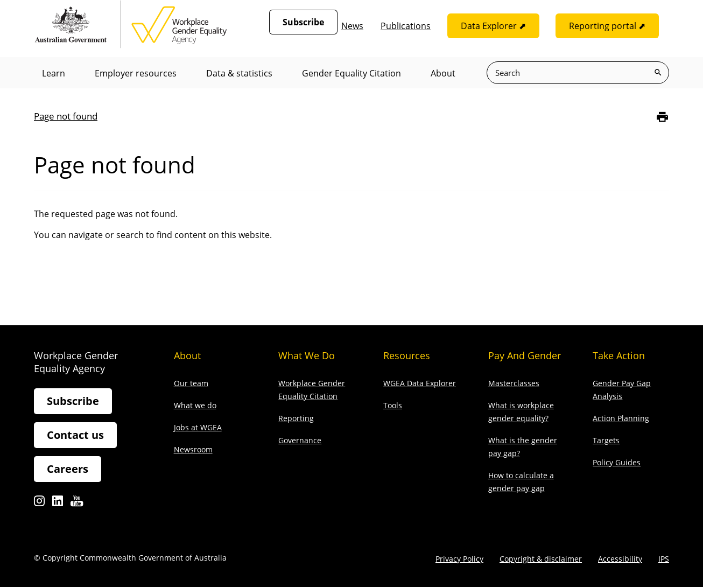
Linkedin (57, 503)
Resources (406, 355)
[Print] (662, 116)
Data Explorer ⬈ (493, 26)
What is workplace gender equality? (521, 411)
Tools (392, 405)
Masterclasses (513, 383)
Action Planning (621, 418)
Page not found (65, 116)
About (443, 73)
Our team (191, 383)
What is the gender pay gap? (522, 446)
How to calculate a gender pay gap (521, 481)
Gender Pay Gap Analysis (622, 389)
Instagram (39, 503)
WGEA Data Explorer (419, 383)
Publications (406, 26)
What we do (195, 405)
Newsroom (193, 449)
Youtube (77, 503)
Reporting (296, 418)
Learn (53, 73)
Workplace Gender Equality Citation (311, 389)
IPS (663, 559)
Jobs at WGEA (198, 427)
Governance (299, 440)
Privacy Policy (459, 559)
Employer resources (136, 73)
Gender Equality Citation (351, 73)
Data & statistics (239, 73)
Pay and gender (524, 355)
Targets (606, 440)
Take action (619, 355)
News (352, 26)
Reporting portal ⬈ (607, 26)
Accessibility (620, 559)
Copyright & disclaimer (541, 559)
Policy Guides (617, 462)
